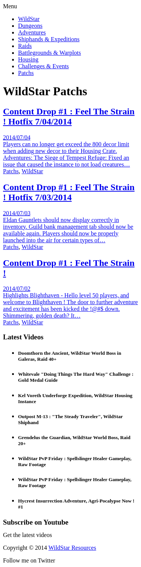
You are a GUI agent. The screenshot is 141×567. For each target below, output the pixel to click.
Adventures (32, 32)
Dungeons (30, 25)
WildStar (28, 19)
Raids (25, 46)
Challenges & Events (43, 66)
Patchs (26, 73)
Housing (28, 59)
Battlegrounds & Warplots (49, 53)
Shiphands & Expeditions (49, 39)
